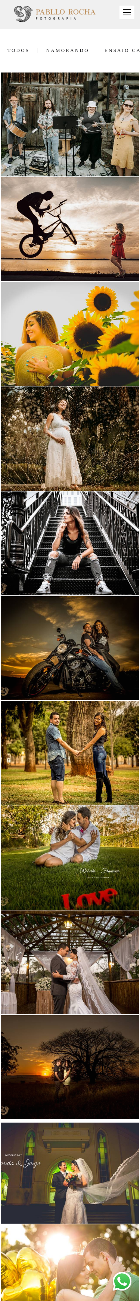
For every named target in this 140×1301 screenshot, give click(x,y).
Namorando (67, 50)
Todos (18, 50)
